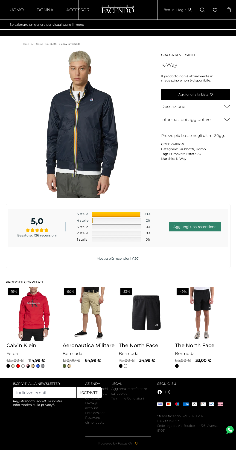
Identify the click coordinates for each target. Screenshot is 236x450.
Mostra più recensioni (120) (118, 258)
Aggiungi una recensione (194, 227)
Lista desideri (95, 413)
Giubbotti (51, 44)
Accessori (78, 9)
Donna (45, 9)
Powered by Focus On (118, 443)
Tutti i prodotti (96, 393)
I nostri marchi (96, 389)
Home (26, 44)
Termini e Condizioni (127, 398)
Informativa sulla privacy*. (34, 405)
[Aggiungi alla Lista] (195, 94)
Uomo (17, 9)
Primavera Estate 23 (185, 154)
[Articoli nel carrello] (229, 10)
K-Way (181, 159)
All (33, 44)
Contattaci (93, 398)
